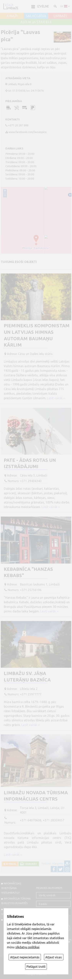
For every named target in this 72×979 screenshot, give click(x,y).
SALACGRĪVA (36, 16)
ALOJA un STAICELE (36, 22)
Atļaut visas (53, 957)
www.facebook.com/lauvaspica (27, 132)
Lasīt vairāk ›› (56, 398)
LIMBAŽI (60, 16)
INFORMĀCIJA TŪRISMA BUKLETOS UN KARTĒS (16, 901)
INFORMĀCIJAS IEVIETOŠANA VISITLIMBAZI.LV (11, 888)
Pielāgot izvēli (36, 966)
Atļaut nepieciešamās (25, 957)
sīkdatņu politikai (27, 947)
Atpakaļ (10, 864)
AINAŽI (12, 16)
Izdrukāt (30, 864)
